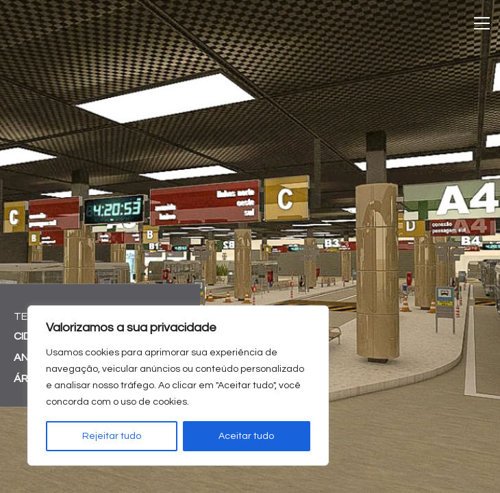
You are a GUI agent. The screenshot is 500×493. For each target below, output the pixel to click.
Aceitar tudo (246, 436)
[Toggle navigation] (482, 23)
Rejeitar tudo (111, 436)
